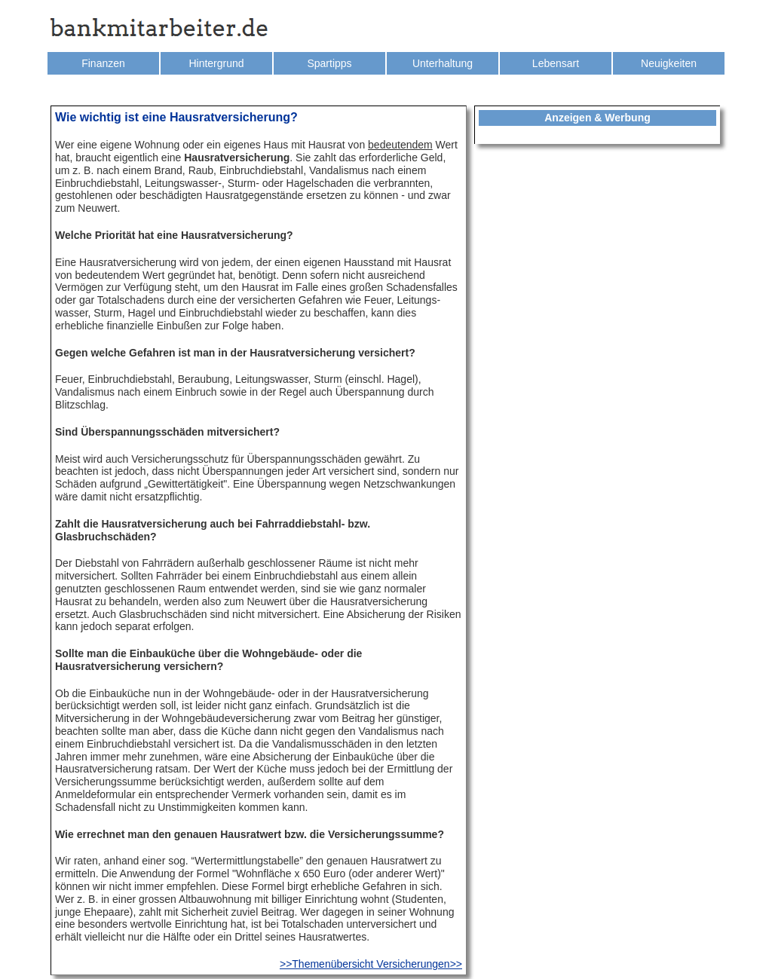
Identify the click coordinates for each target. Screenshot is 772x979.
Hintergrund (216, 63)
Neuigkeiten (669, 63)
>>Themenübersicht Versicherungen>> (371, 964)
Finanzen (103, 63)
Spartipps (329, 63)
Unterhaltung (442, 63)
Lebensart (555, 63)
